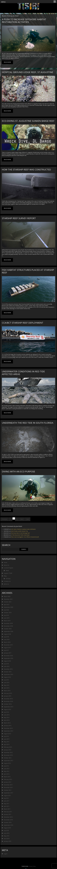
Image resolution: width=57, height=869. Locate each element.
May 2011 (6, 803)
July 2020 (6, 610)
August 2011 (7, 795)
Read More (7, 62)
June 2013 (6, 739)
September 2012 (8, 760)
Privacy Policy (32, 866)
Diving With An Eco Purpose (18, 471)
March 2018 (7, 642)
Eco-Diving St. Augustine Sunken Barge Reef (28, 120)
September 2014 (8, 707)
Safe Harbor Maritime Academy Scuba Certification (23, 529)
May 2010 (6, 836)
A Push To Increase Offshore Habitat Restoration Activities (24, 21)
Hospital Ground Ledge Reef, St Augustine (27, 72)
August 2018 (7, 634)
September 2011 (8, 793)
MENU (3, 2)
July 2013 (6, 736)
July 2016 (6, 664)
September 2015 (8, 674)
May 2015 (6, 685)
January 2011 (7, 814)
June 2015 (6, 682)
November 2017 (8, 645)
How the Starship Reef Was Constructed (26, 169)
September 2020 (8, 607)
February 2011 (8, 812)
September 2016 (8, 658)
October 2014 (7, 704)
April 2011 (6, 806)
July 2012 (6, 766)
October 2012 (7, 758)
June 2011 (6, 801)
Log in (5, 854)
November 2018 (8, 626)
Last (27, 519)
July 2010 (6, 830)
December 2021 (8, 599)
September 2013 (8, 731)
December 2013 (8, 728)
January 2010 (7, 841)
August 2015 (7, 677)
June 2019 (6, 618)
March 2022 (7, 596)
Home (5, 562)
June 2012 (6, 768)
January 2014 (7, 725)
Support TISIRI (8, 573)
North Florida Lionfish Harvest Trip (19, 531)
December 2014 (8, 699)
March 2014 (7, 723)
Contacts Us (7, 581)
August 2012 (7, 763)
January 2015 (7, 696)
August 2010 (7, 828)
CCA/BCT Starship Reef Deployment (22, 322)
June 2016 (6, 666)
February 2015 (8, 693)
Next (21, 519)
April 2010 (6, 838)
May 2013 (6, 742)
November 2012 (8, 755)
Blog (5, 576)
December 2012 (8, 752)
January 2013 (7, 750)
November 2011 (8, 787)
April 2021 (6, 604)
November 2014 (8, 701)
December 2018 (8, 623)
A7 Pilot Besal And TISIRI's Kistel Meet (20, 535)
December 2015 (8, 669)
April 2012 (6, 774)
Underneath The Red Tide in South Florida (27, 422)
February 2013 (8, 747)
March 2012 (7, 777)
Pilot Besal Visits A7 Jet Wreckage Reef (20, 533)
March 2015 (7, 690)
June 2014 (6, 715)
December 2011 (8, 785)
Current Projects (8, 568)
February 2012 (8, 779)
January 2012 (7, 782)
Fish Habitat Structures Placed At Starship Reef (28, 271)
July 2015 (6, 680)
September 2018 (8, 631)
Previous (4, 519)
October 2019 (7, 612)
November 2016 (8, 655)
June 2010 (6, 833)
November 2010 (8, 820)
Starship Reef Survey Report (19, 218)
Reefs (7, 570)
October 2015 (7, 672)
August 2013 (7, 733)
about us (6, 584)
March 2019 (7, 621)
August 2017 (7, 647)
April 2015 (6, 688)
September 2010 (8, 825)
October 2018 (7, 629)
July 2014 (6, 712)
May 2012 (6, 771)
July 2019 (6, 615)
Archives (8, 578)
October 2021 (7, 602)
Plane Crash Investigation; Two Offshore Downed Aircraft (25, 537)
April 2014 (6, 720)
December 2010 (8, 817)
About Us (6, 565)
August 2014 (7, 709)
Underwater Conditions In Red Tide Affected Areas (23, 373)
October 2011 (7, 790)
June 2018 (6, 639)
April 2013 (6, 744)
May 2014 (6, 717)
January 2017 (7, 653)
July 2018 (6, 637)
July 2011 (6, 798)
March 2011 (7, 809)
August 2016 (7, 661)
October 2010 (7, 822)
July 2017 (6, 650)
